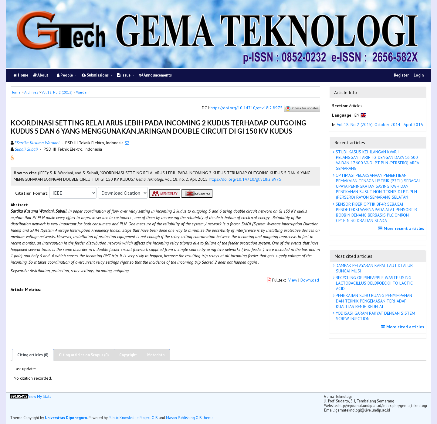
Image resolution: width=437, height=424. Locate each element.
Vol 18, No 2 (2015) (57, 92)
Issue (124, 75)
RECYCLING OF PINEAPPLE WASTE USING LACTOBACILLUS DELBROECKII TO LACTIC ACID (373, 283)
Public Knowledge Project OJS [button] (133, 417)
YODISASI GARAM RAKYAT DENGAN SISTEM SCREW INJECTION (374, 315)
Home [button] (16, 92)
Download (309, 280)
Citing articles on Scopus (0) (84, 354)
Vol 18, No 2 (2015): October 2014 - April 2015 (380, 124)
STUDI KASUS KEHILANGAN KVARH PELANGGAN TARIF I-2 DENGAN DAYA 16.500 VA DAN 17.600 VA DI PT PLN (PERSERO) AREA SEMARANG (376, 160)
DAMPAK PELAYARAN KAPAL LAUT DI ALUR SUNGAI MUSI (373, 268)
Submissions (96, 75)
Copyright (128, 354)
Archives (31, 92)
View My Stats (39, 396)
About (41, 75)
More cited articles (403, 327)
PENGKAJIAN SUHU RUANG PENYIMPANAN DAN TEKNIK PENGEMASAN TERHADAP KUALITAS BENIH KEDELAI (373, 301)
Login (419, 75)
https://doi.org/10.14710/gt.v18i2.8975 (247, 108)
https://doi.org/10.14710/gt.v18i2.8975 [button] (245, 179)
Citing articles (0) (33, 354)
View (292, 280)
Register (401, 75)
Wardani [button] (83, 92)
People (65, 75)
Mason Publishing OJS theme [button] (190, 417)
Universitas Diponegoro (66, 417)
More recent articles (402, 228)
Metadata (155, 354)
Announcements (155, 75)
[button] (12, 157)
